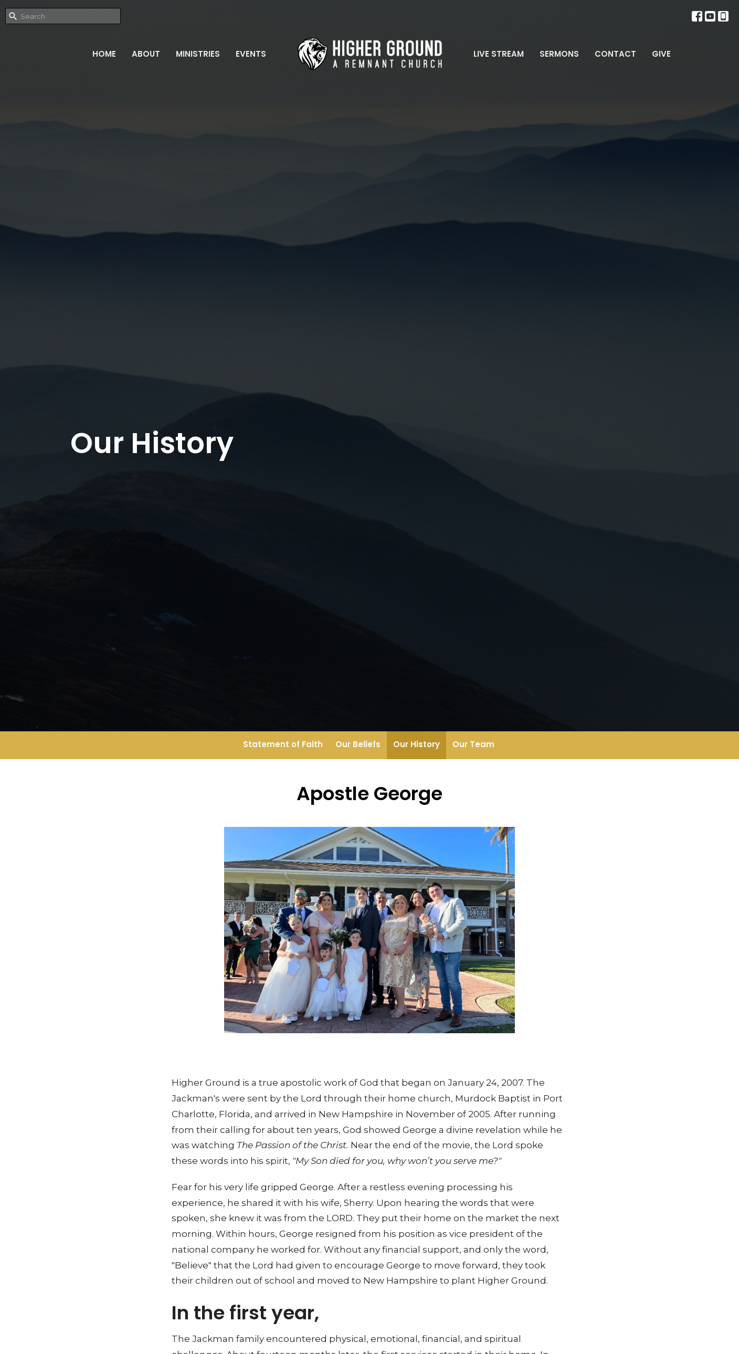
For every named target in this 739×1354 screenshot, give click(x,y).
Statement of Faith (283, 744)
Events (251, 53)
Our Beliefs (358, 744)
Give (661, 53)
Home (104, 53)
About (146, 53)
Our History (416, 744)
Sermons (559, 53)
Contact (615, 53)
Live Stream (498, 53)
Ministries (198, 53)
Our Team (473, 744)
